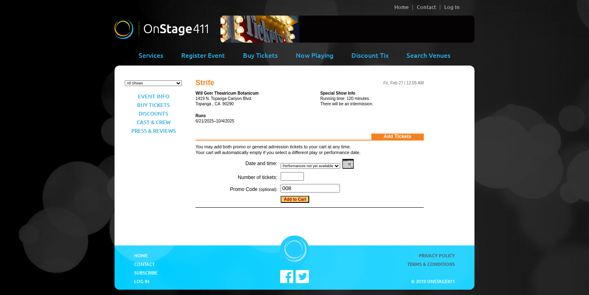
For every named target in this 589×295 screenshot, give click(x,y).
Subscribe (145, 272)
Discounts (153, 113)
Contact (426, 7)
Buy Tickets (260, 54)
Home (401, 7)
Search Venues (428, 54)
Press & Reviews (153, 130)
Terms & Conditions (431, 264)
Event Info (153, 96)
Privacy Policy (437, 255)
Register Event (203, 54)
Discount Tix (370, 54)
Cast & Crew (154, 122)
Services (151, 54)
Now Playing (314, 54)
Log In (452, 7)
